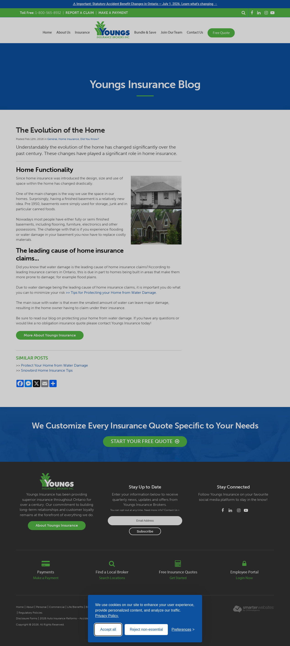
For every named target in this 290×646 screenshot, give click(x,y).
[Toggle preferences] (183, 630)
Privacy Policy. (107, 616)
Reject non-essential (146, 629)
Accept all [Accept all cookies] (108, 629)
